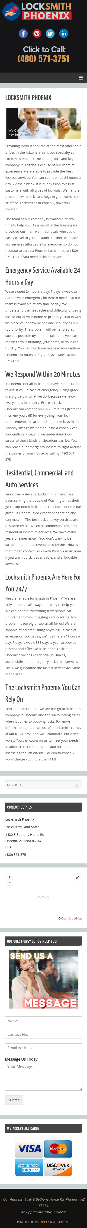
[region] (43, 123)
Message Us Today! (21, 1059)
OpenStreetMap (71, 918)
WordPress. (61, 1222)
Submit (13, 1100)
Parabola (42, 1222)
